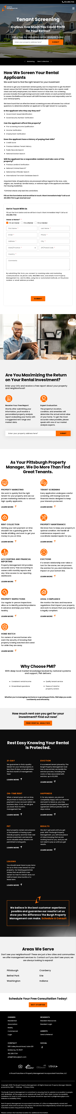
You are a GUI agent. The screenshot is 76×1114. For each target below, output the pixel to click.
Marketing (30, 61)
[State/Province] (21, 247)
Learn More (7, 507)
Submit (55, 42)
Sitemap (19, 1083)
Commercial (13, 1031)
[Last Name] (54, 228)
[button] (42, 1047)
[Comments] (38, 264)
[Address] (21, 241)
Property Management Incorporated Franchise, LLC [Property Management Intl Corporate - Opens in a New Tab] (46, 1069)
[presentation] (38, 288)
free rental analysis (38, 723)
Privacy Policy (29, 1083)
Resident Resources (48, 1021)
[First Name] (21, 228)
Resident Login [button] (46, 1024)
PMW (12, 1083)
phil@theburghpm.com (17, 1057)
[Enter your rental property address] (30, 42)
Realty (10, 1028)
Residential (12, 1021)
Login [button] (10, 1034)
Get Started (38, 1004)
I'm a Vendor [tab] (42, 223)
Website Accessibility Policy (11, 1094)
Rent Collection (43, 61)
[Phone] (54, 234)
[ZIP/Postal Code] (54, 247)
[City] (54, 241)
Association (12, 1024)
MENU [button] (73, 8)
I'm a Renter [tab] (28, 223)
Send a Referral (46, 1034)
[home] (10, 8)
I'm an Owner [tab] (14, 223)
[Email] (21, 234)
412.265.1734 (69, 2)
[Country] (38, 254)
